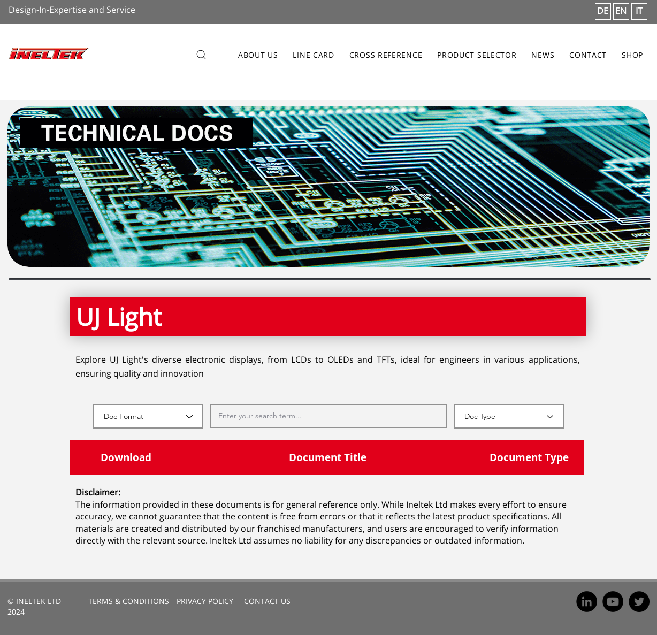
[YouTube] (612, 601)
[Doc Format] (148, 416)
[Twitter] (639, 601)
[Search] (201, 54)
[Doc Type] (509, 416)
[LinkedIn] (586, 601)
